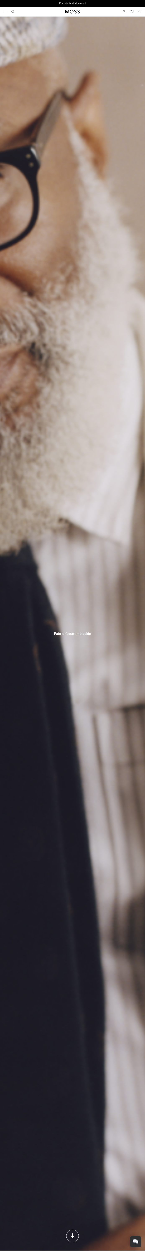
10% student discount (72, 3)
